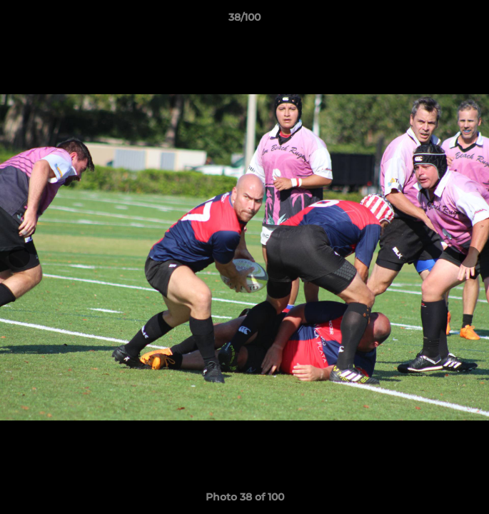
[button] (471, 20)
